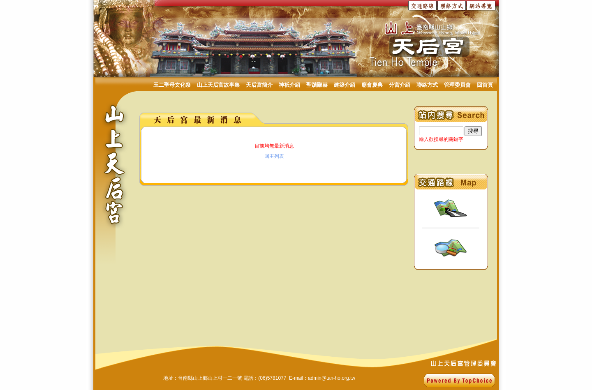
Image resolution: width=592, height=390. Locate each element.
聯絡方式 (427, 85)
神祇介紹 (289, 85)
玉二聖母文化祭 (172, 85)
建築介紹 (344, 85)
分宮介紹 (399, 85)
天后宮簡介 (259, 85)
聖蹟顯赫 (317, 85)
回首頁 (485, 85)
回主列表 (274, 156)
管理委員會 (457, 85)
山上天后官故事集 (218, 85)
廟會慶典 (372, 85)
